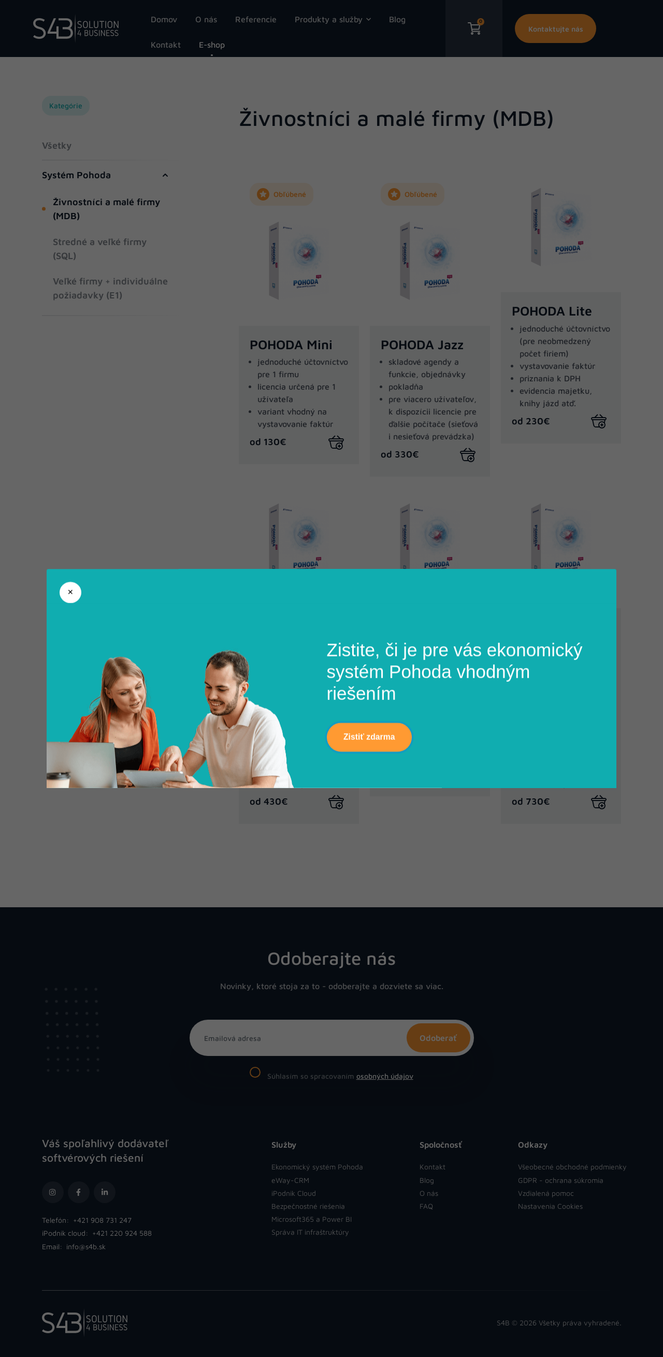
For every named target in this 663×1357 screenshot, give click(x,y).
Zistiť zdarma (369, 737)
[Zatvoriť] (70, 592)
